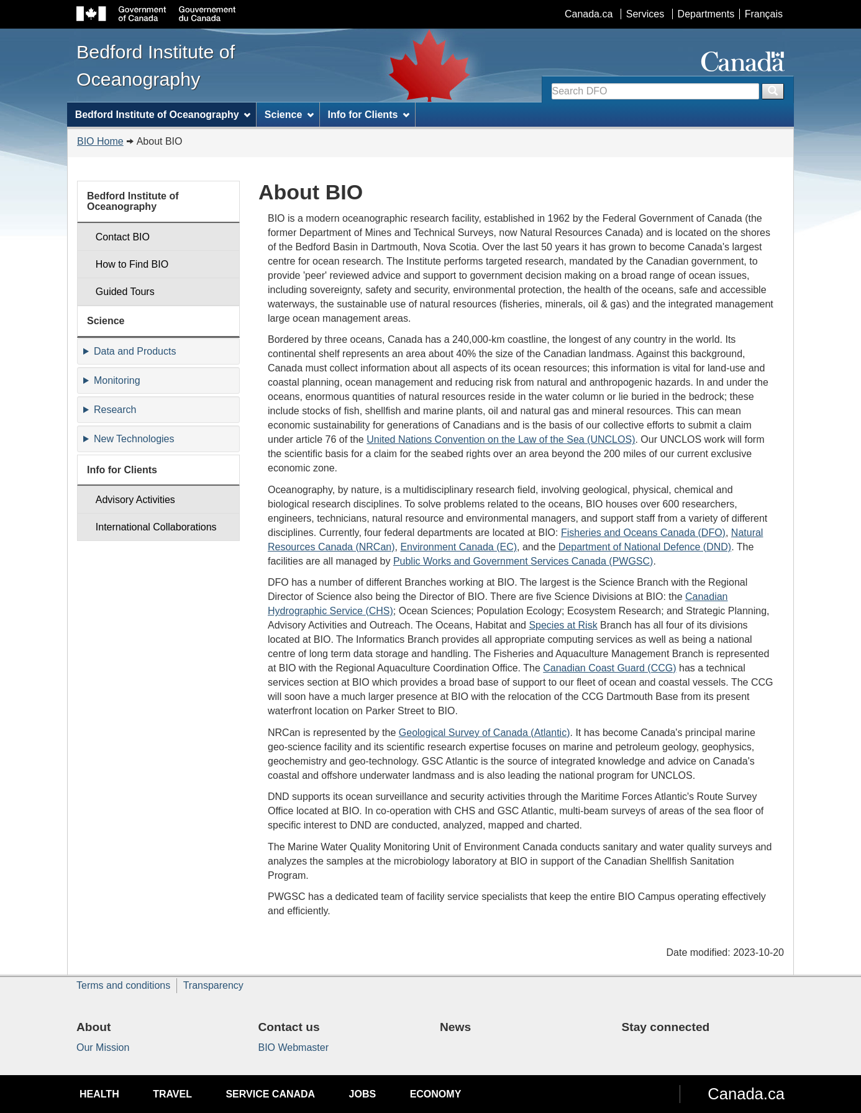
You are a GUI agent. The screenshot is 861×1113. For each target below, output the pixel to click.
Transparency (213, 985)
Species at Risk (563, 625)
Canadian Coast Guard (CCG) (609, 668)
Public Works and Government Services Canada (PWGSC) (523, 561)
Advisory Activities (135, 499)
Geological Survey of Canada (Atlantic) (484, 732)
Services (645, 14)
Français (764, 14)
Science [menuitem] (289, 114)
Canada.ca (589, 14)
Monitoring (117, 380)
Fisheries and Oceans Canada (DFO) (643, 532)
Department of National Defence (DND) (644, 547)
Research (115, 409)
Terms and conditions (123, 985)
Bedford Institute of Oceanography (133, 201)
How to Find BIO (132, 264)
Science (105, 321)
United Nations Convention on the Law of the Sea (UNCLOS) (501, 439)
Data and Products (135, 351)
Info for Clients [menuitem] (368, 114)
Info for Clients (122, 470)
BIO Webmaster (293, 1047)
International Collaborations (156, 527)
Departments (706, 14)
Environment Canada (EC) (458, 547)
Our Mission (102, 1047)
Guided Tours (125, 291)
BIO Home (100, 141)
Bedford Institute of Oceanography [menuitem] (163, 114)
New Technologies (134, 439)
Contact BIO (123, 237)
